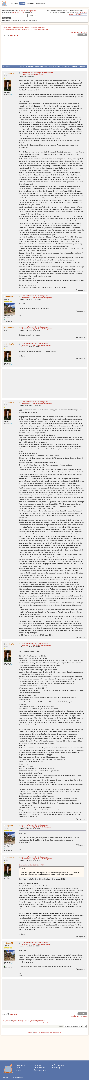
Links (18, 1070)
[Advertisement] (44, 51)
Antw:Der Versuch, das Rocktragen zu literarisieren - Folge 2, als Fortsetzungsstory (37, 297)
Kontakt (38, 1065)
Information (58, 1065)
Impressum (39, 1067)
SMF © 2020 (37, 1032)
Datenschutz (40, 1070)
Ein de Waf (9, 73)
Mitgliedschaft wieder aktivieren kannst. (78, 13)
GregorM (9, 296)
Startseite (21, 1065)
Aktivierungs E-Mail (18, 13)
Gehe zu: (61, 1026)
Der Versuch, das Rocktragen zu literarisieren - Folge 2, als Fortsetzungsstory (37, 73)
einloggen (21, 11)
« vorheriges (75, 32)
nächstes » (83, 32)
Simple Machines (44, 1032)
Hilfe (18, 1067)
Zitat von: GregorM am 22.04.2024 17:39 (31, 865)
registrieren (32, 11)
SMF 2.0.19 (30, 1032)
